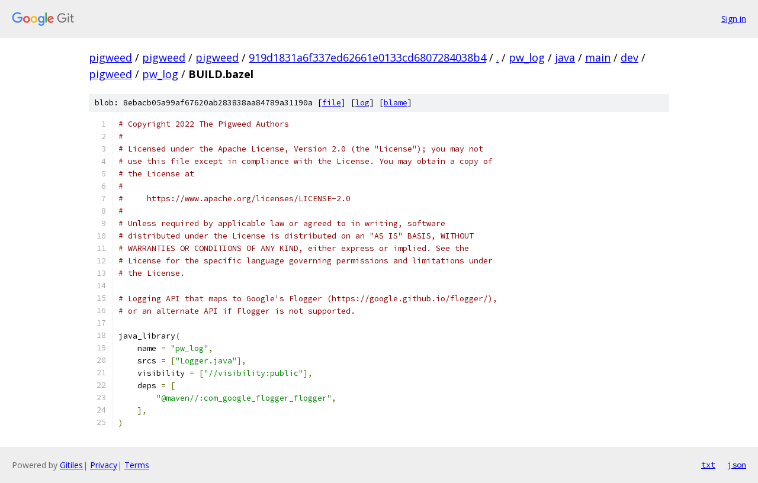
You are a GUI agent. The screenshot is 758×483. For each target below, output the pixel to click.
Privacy (103, 465)
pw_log (527, 57)
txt (708, 464)
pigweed (110, 57)
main (598, 57)
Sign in (733, 18)
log (362, 103)
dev (629, 57)
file (331, 103)
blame (395, 103)
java (565, 57)
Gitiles (71, 465)
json (736, 464)
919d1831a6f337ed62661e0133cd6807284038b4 (367, 57)
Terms (136, 465)
